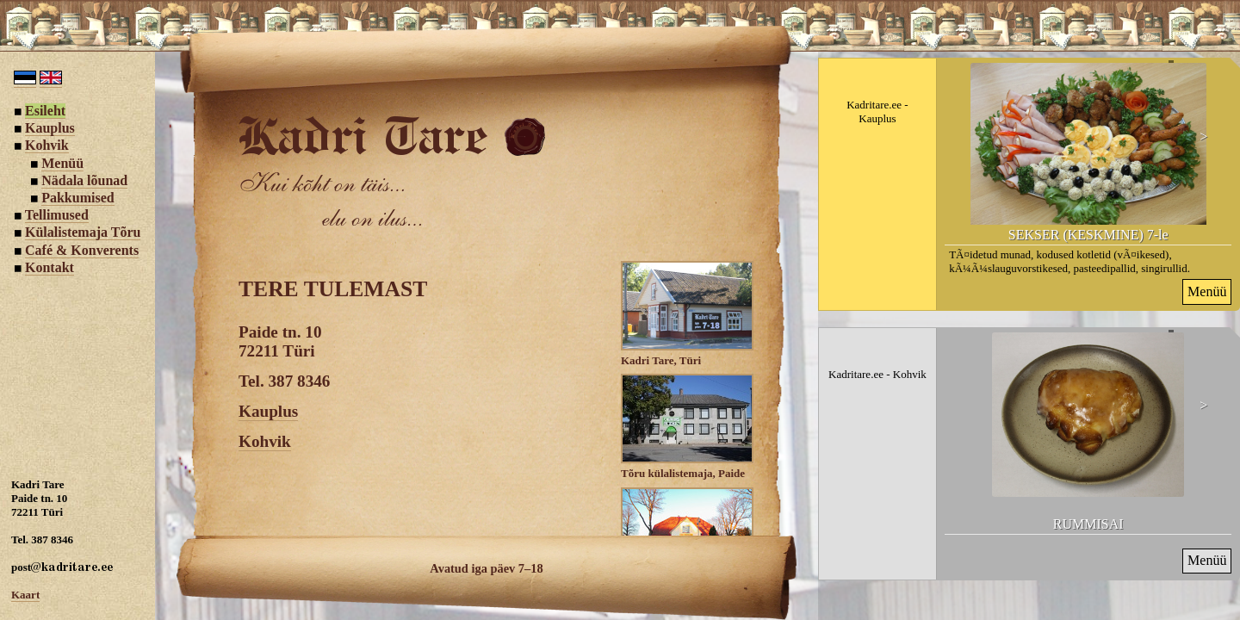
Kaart (25, 594)
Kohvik (265, 441)
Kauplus (268, 411)
